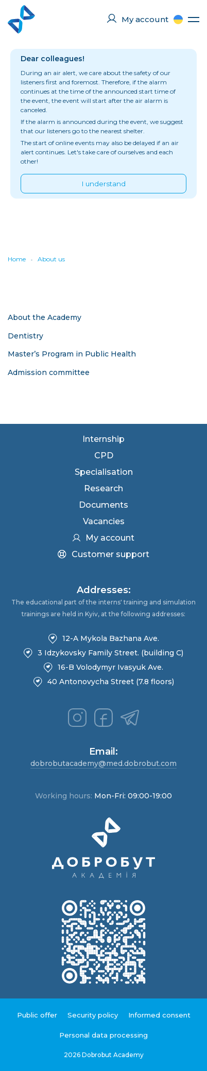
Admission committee (49, 372)
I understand (104, 184)
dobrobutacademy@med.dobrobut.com (103, 763)
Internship (103, 439)
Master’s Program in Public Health (72, 354)
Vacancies (104, 521)
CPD (103, 455)
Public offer (37, 1015)
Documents (103, 505)
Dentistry (25, 336)
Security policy (92, 1015)
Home (17, 259)
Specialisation (104, 472)
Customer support (103, 554)
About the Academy (44, 317)
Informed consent (159, 1015)
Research (103, 488)
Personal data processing (103, 1035)
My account (103, 538)
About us (51, 259)
